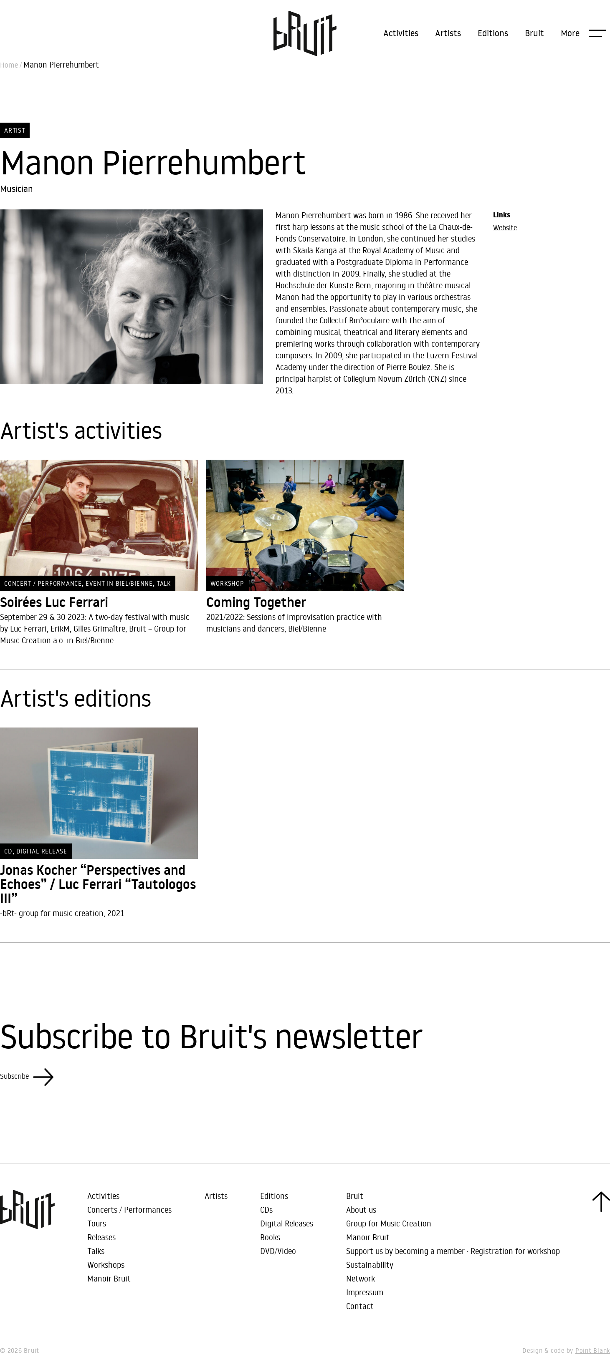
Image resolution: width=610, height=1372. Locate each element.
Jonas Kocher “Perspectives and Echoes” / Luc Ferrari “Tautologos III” (98, 884)
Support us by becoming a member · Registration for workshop (453, 1251)
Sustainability (369, 1264)
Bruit (534, 33)
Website (505, 227)
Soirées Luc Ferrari (54, 602)
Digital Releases (286, 1223)
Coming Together (256, 602)
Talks (95, 1251)
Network (360, 1278)
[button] (583, 33)
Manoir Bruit (109, 1278)
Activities (400, 33)
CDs (266, 1209)
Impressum (364, 1292)
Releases (101, 1237)
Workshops (105, 1264)
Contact (360, 1306)
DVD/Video (278, 1251)
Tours (96, 1223)
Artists (448, 33)
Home (9, 65)
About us (361, 1209)
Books (270, 1237)
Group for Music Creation (388, 1223)
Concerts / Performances (129, 1209)
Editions (493, 33)
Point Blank (592, 1350)
